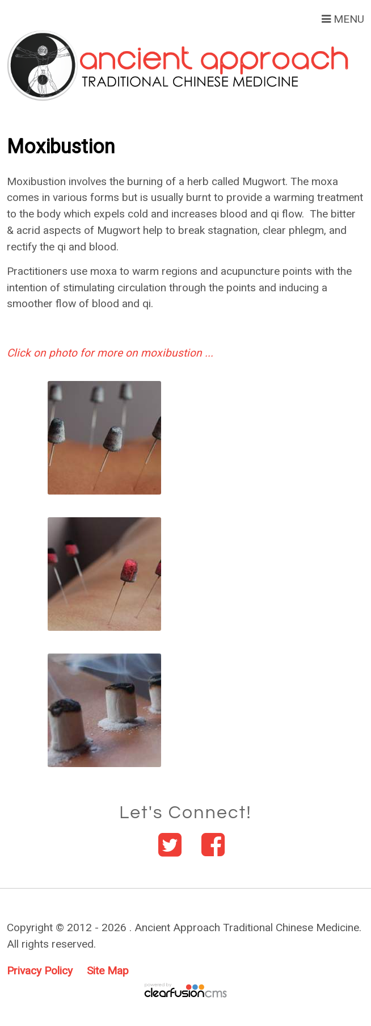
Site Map (108, 970)
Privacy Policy (40, 970)
